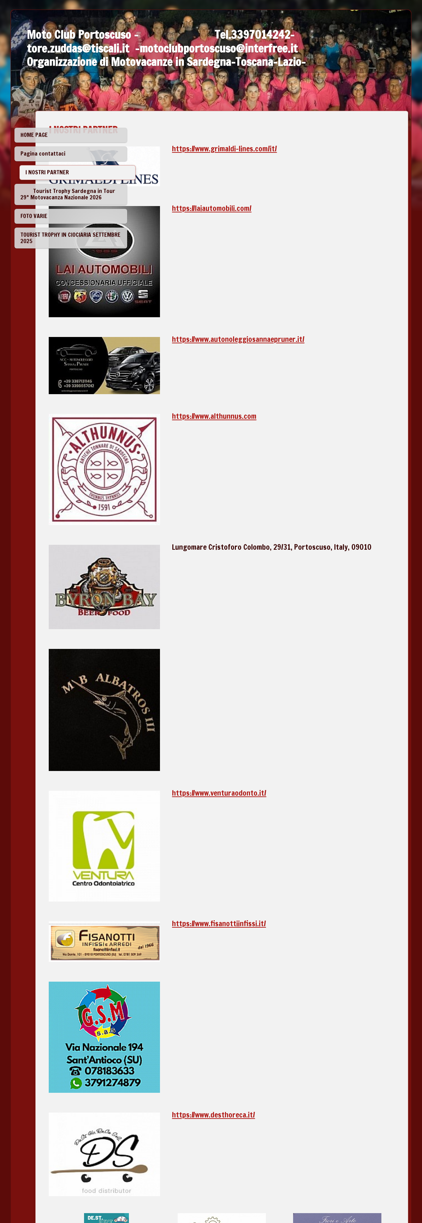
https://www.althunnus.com (275, 359)
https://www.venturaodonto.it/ (280, 648)
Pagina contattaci (42, 153)
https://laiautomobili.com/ (273, 197)
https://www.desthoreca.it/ (274, 897)
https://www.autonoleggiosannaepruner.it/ (299, 297)
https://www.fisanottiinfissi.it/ (280, 748)
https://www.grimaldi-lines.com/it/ (285, 148)
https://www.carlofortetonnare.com (333, 1053)
